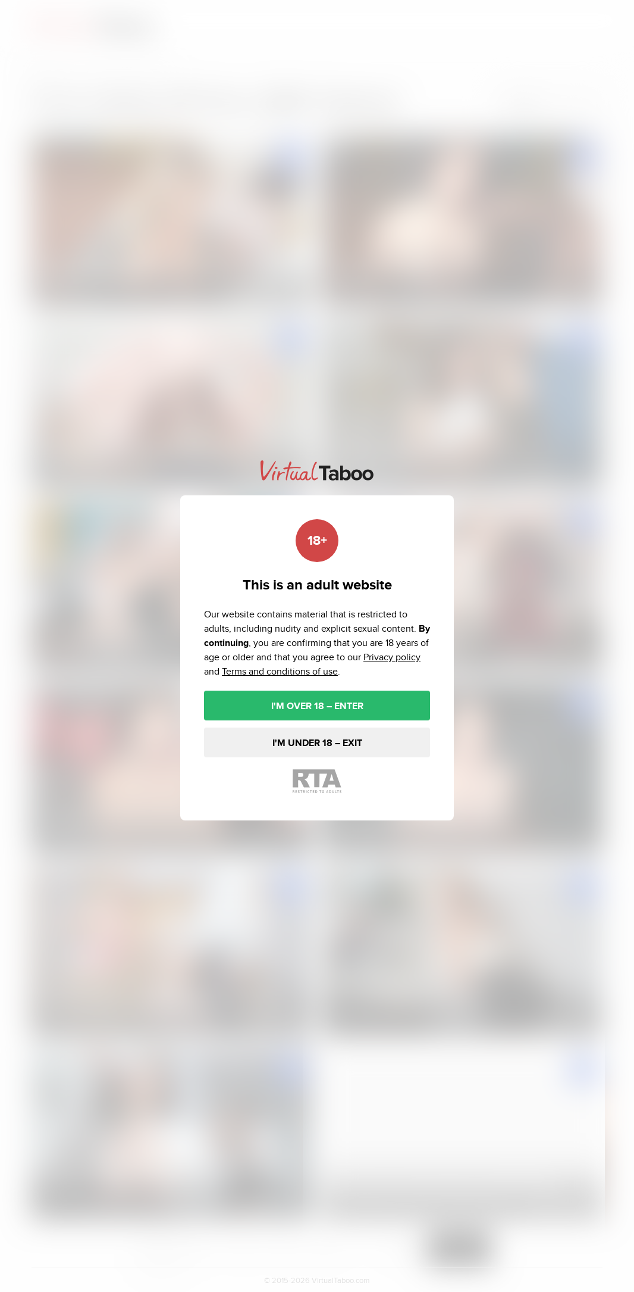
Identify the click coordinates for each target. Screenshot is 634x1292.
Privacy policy (391, 657)
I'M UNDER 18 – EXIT (317, 743)
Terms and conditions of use (280, 671)
